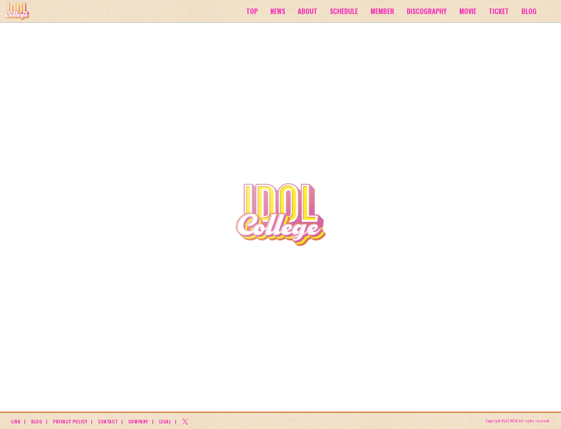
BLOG (529, 11)
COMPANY (138, 421)
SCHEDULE (344, 11)
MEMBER (382, 11)
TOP (252, 11)
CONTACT (108, 421)
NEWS (277, 11)
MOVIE (467, 11)
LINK (15, 421)
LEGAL (165, 421)
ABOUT (307, 11)
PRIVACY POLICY (70, 421)
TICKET (499, 11)
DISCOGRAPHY (427, 11)
